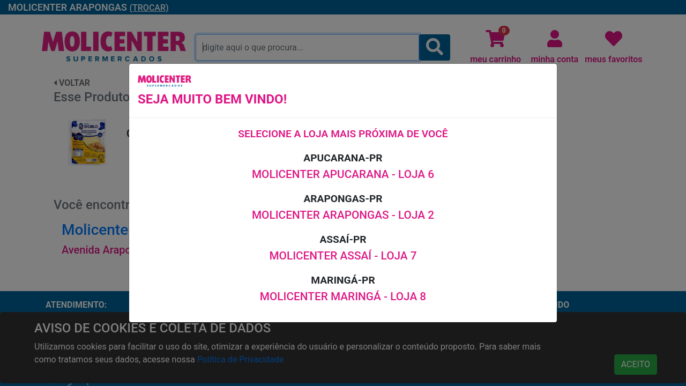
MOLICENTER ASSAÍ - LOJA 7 (342, 255)
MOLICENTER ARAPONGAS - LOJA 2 (343, 215)
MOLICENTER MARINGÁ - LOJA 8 (343, 296)
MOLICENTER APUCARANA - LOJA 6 (343, 174)
